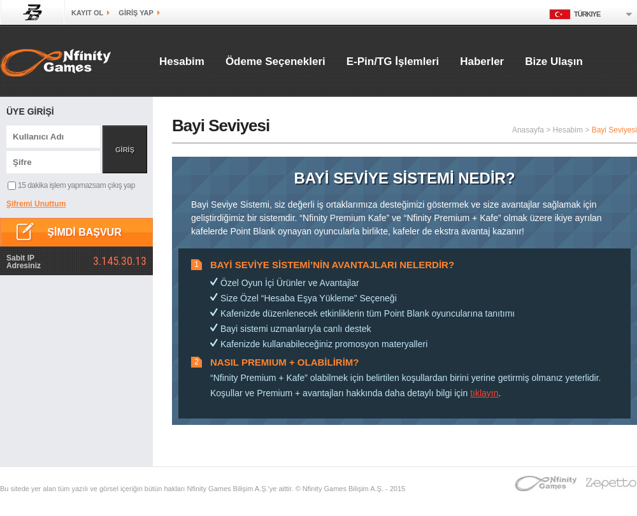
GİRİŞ (124, 150)
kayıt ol (87, 13)
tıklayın (484, 393)
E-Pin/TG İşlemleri (393, 61)
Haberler (482, 61)
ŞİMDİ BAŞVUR (84, 232)
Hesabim (181, 61)
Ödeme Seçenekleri (275, 61)
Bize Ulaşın (554, 61)
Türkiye (574, 14)
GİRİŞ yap (135, 13)
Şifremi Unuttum (36, 203)
